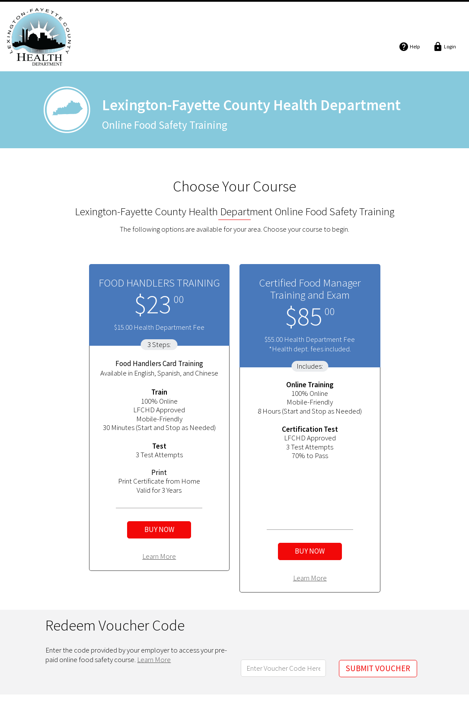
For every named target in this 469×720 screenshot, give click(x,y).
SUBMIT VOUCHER (378, 668)
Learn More (159, 556)
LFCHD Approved (159, 409)
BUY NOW (159, 529)
